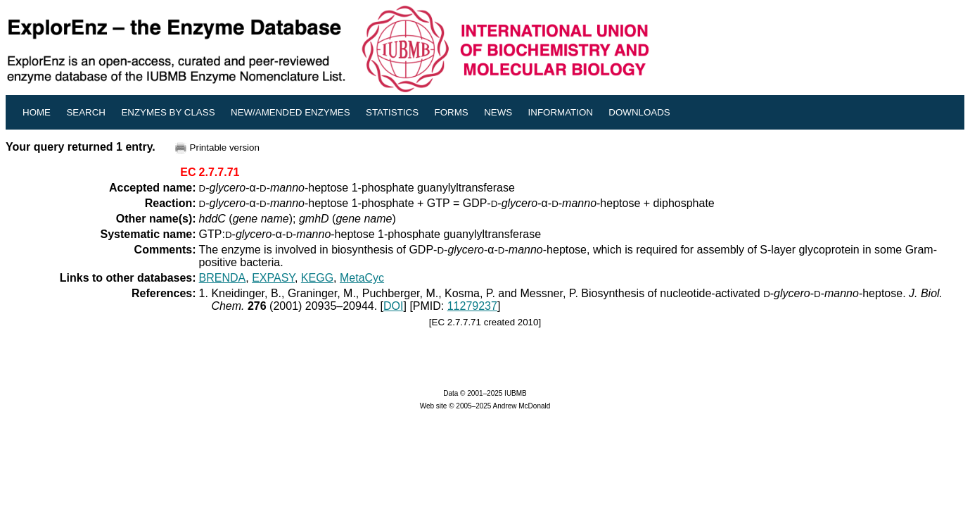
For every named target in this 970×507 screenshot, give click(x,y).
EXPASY (273, 278)
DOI (393, 306)
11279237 (472, 306)
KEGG (317, 278)
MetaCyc (362, 278)
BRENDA (222, 278)
